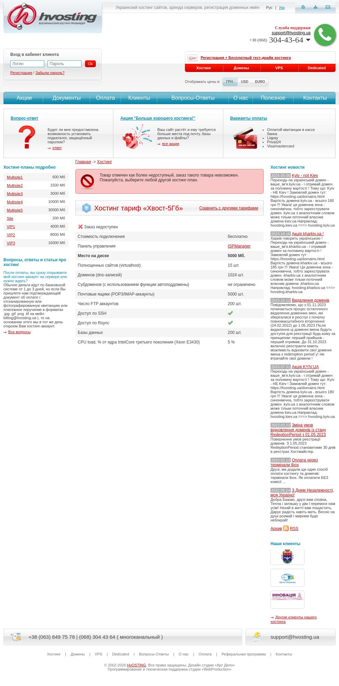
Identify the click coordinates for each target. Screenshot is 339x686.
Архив (276, 528)
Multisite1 (15, 177)
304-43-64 (280, 39)
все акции (170, 144)
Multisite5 (15, 210)
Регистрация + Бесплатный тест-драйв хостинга (246, 58)
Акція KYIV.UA (305, 366)
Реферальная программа (244, 654)
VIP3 (11, 243)
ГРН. (230, 82)
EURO (260, 82)
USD (244, 82)
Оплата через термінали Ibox (294, 462)
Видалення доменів (310, 300)
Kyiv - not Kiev (305, 175)
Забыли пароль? (49, 73)
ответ (57, 148)
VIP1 (11, 227)
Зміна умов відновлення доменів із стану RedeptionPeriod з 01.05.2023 (298, 430)
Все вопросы (19, 332)
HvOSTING (136, 665)
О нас (241, 98)
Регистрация (21, 73)
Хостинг (104, 161)
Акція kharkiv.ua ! (308, 233)
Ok (90, 64)
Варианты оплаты (248, 118)
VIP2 (11, 235)
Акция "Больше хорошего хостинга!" (157, 118)
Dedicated (317, 68)
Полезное (273, 98)
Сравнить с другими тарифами (228, 208)
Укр (282, 7)
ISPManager (239, 246)
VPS (279, 68)
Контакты (314, 98)
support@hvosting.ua (291, 33)
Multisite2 (15, 185)
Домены (241, 68)
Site (10, 218)
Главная (83, 161)
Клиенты (139, 98)
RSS (294, 528)
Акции (23, 98)
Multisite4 (15, 202)
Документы (66, 98)
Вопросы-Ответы (193, 98)
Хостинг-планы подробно (29, 167)
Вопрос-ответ (24, 118)
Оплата (105, 98)
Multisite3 (15, 194)
